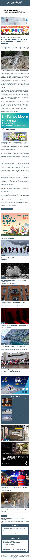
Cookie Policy (15, 557)
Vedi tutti (26, 551)
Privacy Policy (26, 556)
